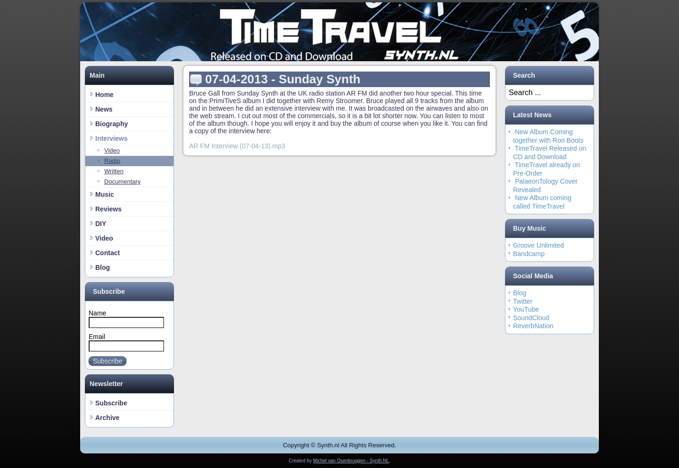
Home (104, 94)
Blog (102, 267)
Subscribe (111, 403)
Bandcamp (529, 254)
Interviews (111, 138)
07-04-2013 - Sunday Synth (282, 79)
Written (114, 171)
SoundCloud (531, 318)
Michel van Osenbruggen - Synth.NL (351, 460)
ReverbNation (533, 326)
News (104, 109)
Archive (107, 417)
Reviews (108, 209)
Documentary (122, 181)
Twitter (522, 301)
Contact (107, 253)
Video (112, 150)
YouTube (526, 309)
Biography (111, 124)
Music (104, 194)
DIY (100, 223)
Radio (112, 160)
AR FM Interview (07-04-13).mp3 (237, 146)
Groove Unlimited (538, 245)
